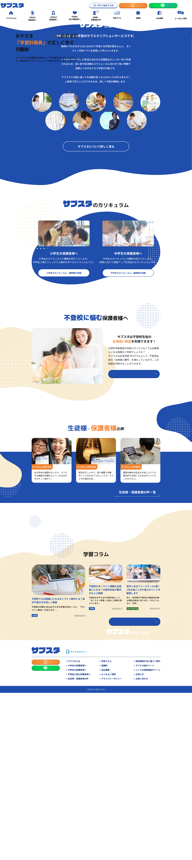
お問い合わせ (142, 835)
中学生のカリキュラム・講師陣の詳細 (128, 387)
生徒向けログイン (173, 5)
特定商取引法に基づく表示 (148, 817)
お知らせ (140, 831)
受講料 (104, 822)
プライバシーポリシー (111, 835)
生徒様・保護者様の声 (78, 835)
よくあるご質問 (108, 831)
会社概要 (105, 826)
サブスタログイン (78, 808)
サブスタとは (74, 817)
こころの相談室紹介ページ (148, 826)
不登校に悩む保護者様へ (79, 831)
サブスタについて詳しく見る (96, 261)
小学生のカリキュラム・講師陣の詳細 (63, 387)
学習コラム (106, 817)
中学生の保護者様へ (77, 826)
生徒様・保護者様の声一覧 (137, 606)
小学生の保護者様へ (77, 822)
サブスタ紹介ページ (145, 822)
